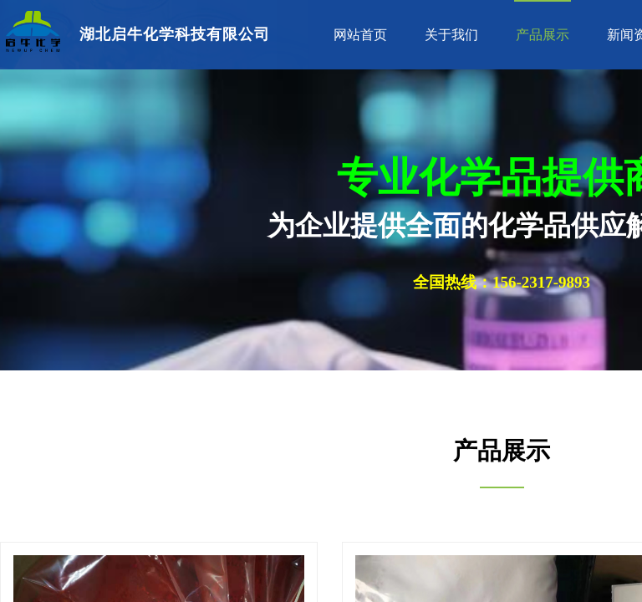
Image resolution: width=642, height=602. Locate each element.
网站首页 (360, 35)
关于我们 (451, 35)
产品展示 (542, 35)
